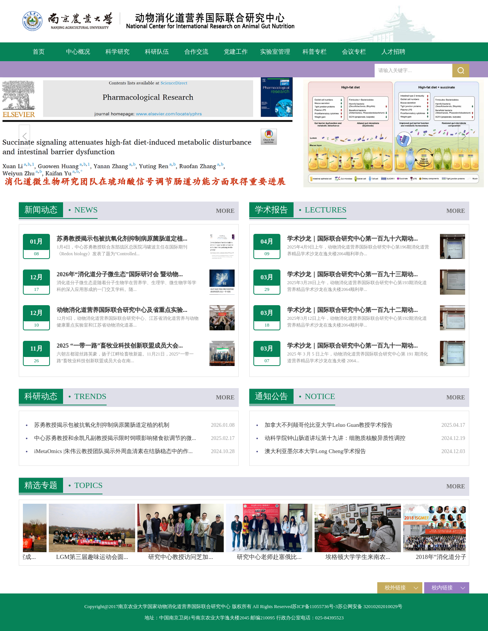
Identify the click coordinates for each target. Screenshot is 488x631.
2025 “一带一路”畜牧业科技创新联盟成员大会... (120, 345)
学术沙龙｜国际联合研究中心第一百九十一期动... (352, 345)
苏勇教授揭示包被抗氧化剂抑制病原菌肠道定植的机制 (101, 425)
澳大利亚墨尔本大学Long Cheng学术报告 (315, 451)
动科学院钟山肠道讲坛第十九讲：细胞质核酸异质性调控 (335, 438)
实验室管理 (275, 51)
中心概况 (78, 51)
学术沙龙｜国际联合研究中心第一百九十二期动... (352, 310)
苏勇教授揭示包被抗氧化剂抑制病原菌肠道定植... (122, 238)
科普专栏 (315, 51)
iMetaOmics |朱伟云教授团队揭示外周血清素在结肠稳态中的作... (113, 451)
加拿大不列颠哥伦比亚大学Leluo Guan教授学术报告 (329, 425)
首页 (39, 51)
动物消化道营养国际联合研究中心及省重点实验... (122, 310)
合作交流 (196, 51)
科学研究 (117, 51)
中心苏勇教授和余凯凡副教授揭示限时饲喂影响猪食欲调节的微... (115, 438)
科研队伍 (157, 51)
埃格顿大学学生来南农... (381, 557)
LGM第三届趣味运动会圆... (116, 557)
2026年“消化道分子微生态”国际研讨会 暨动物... (120, 274)
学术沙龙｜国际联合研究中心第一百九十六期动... (352, 238)
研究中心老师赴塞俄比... (293, 557)
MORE (225, 211)
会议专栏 (354, 51)
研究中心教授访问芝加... (204, 557)
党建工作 (236, 51)
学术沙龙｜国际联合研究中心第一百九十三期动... (352, 274)
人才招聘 (393, 51)
